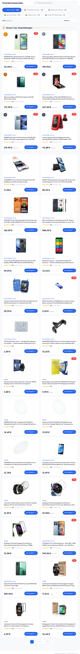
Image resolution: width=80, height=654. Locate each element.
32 (48, 641)
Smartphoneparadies (12, 3)
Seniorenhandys (12, 15)
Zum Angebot (31, 66)
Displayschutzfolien (57, 10)
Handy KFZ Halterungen (55, 15)
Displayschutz (32, 15)
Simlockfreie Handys (34, 10)
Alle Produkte (12, 10)
